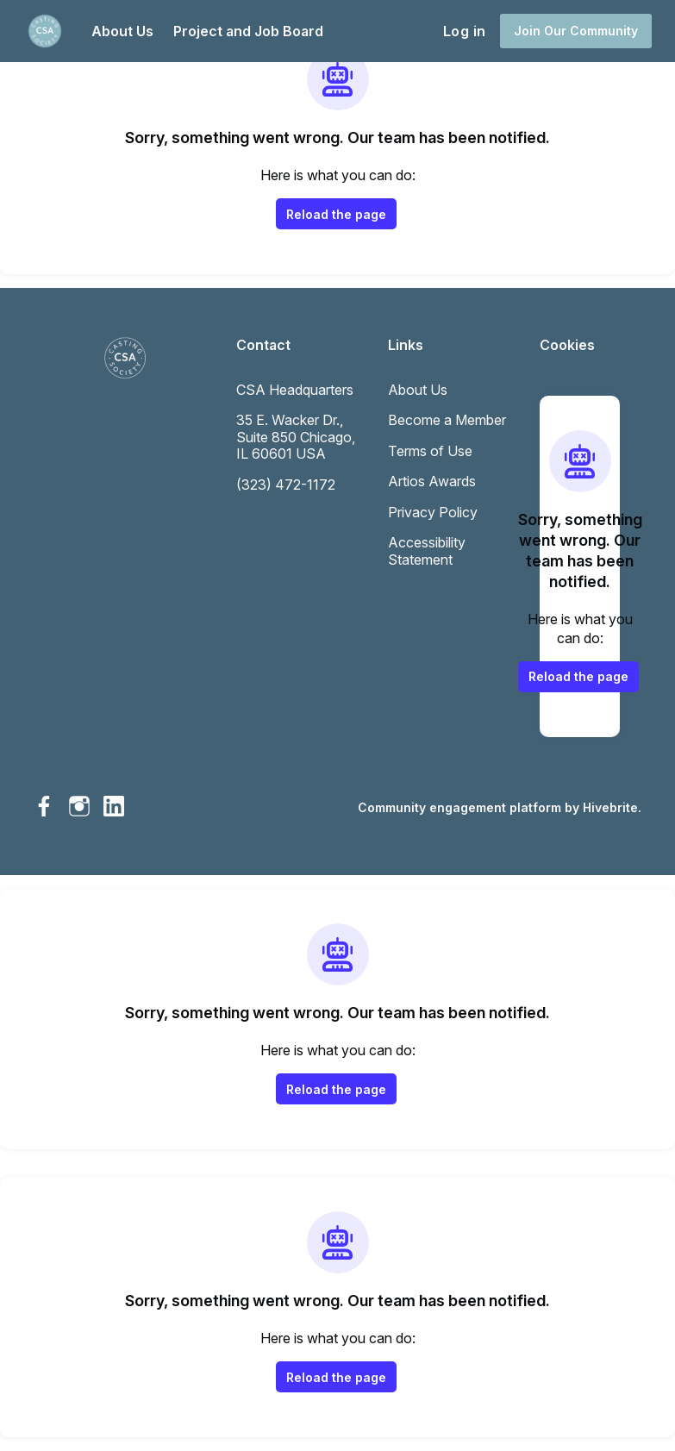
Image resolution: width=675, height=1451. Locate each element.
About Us (417, 389)
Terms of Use (430, 451)
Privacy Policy (433, 512)
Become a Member (447, 419)
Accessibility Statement (427, 551)
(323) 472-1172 (285, 484)
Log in (464, 31)
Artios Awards (432, 481)
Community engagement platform (459, 807)
